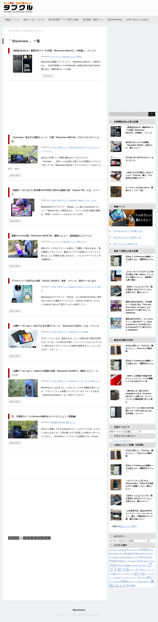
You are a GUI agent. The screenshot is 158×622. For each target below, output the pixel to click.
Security (80, 147)
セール (73, 57)
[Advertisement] (31, 106)
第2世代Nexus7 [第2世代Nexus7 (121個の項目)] (144, 582)
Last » (47, 538)
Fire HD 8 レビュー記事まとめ (127, 237)
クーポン (87, 200)
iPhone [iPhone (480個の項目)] (113, 560)
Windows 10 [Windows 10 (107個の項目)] (144, 565)
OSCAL (80, 287)
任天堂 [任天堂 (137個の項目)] (116, 582)
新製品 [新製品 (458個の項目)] (125, 581)
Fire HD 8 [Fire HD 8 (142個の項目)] (142, 554)
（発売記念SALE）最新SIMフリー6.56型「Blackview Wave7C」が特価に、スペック (54, 50)
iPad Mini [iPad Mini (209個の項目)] (148, 557)
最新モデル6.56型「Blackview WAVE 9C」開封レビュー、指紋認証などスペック (52, 236)
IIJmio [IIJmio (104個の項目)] (136, 557)
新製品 (79, 57)
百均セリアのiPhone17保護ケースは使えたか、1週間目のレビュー (140, 259)
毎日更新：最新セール (93, 19)
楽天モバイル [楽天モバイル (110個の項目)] (133, 582)
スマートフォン (56, 57)
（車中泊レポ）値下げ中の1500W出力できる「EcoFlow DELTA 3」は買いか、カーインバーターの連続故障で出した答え (139, 396)
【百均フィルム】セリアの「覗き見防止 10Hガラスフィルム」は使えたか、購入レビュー (139, 289)
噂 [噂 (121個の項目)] (120, 582)
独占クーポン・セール (34, 19)
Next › (41, 538)
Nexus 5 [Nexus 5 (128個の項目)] (147, 561)
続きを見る (48, 76)
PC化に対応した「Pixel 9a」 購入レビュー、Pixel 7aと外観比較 (139, 348)
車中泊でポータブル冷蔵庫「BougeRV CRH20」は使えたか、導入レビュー (139, 145)
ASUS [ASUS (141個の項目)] (121, 554)
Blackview (66, 57)
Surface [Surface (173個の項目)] (120, 565)
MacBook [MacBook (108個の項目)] (133, 561)
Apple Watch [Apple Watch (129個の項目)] (113, 554)
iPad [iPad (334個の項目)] (141, 557)
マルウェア (48, 151)
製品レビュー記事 (127, 526)
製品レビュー (82, 242)
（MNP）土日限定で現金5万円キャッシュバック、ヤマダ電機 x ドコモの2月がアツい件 (139, 378)
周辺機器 (54, 422)
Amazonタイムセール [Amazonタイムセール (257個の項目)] (129, 550)
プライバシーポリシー (121, 440)
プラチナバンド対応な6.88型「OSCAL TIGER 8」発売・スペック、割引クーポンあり (54, 281)
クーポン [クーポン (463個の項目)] (140, 569)
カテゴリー (114, 541)
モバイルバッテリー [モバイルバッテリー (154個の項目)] (129, 578)
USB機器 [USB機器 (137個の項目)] (127, 566)
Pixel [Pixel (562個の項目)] (113, 565)
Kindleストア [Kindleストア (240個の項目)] (124, 561)
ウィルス (87, 147)
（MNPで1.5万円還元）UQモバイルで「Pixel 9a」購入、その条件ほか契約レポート (139, 175)
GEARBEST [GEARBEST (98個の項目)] (116, 557)
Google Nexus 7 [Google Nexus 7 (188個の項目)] (127, 557)
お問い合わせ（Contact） (138, 19)
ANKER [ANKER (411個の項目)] (144, 549)
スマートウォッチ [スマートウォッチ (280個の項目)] (124, 574)
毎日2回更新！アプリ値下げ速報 (63, 19)
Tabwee (80, 200)
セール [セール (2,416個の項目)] (139, 573)
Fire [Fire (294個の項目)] (136, 553)
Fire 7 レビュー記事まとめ (125, 244)
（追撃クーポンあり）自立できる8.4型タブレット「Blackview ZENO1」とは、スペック (55, 326)
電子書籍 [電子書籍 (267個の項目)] (131, 585)
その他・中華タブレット (60, 147)
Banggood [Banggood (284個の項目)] (129, 553)
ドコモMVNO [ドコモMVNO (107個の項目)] (115, 577)
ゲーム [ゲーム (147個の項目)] (149, 570)
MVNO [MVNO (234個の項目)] (140, 561)
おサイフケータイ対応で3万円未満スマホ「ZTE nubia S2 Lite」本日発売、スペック (140, 411)
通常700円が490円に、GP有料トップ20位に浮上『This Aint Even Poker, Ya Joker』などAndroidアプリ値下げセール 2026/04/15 (139, 307)
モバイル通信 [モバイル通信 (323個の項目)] (145, 577)
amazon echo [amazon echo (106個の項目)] (113, 550)
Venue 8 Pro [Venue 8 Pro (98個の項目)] (135, 565)
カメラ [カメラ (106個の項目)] (132, 570)
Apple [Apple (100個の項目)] (151, 550)
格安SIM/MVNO (115, 19)
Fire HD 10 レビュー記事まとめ (127, 231)
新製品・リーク (12, 19)
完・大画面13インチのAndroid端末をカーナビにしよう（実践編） (44, 416)
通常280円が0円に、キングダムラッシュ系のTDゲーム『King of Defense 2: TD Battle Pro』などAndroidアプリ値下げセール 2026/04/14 (139, 324)
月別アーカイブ (116, 431)
